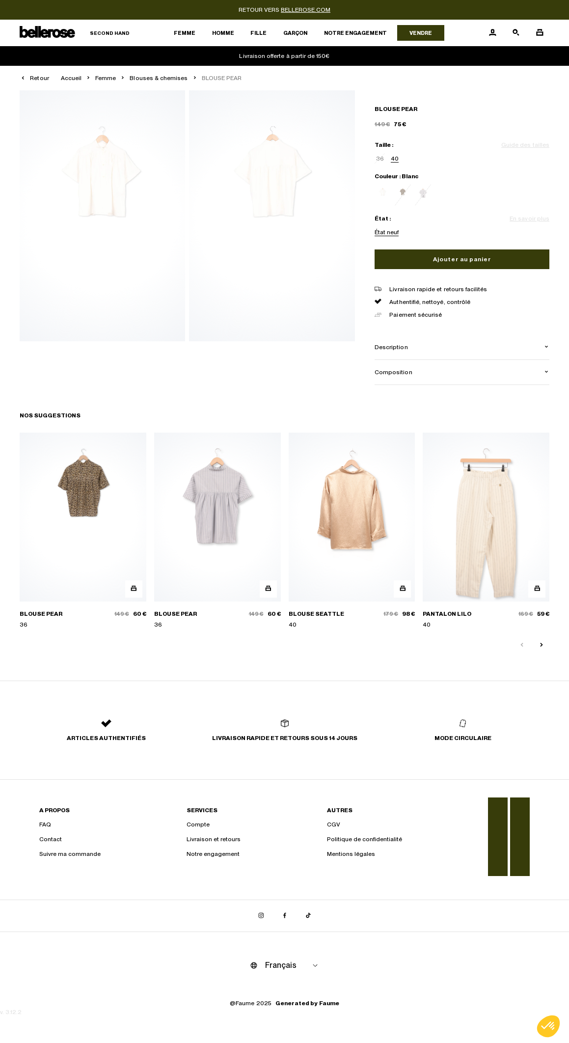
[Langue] (293, 965)
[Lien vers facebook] (285, 916)
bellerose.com (305, 9)
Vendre (420, 32)
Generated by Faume (307, 1003)
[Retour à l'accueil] (75, 33)
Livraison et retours (214, 839)
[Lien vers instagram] (261, 916)
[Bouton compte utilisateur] (492, 33)
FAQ (45, 824)
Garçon (295, 32)
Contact (50, 839)
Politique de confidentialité (364, 839)
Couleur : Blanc (396, 176)
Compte (198, 824)
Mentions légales (351, 854)
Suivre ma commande (70, 854)
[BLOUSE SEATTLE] (352, 531)
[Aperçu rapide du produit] (133, 589)
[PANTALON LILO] (486, 531)
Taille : (384, 144)
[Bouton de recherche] (516, 33)
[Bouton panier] (539, 33)
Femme (184, 32)
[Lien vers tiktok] (308, 916)
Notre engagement (355, 32)
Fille (258, 32)
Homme (223, 32)
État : (383, 218)
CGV (333, 824)
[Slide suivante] (541, 645)
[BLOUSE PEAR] (83, 531)
